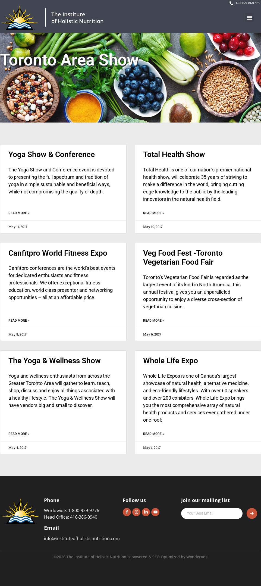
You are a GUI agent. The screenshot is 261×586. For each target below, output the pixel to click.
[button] (249, 17)
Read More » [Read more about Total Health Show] (153, 213)
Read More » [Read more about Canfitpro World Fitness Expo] (18, 320)
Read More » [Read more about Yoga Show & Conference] (18, 213)
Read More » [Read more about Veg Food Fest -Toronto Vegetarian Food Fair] (153, 320)
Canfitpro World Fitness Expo (57, 253)
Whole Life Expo (170, 360)
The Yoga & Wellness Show (54, 360)
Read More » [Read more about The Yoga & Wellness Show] (18, 434)
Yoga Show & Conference (51, 154)
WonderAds (196, 556)
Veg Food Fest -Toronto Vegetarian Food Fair (183, 258)
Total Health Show (174, 154)
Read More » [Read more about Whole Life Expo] (153, 434)
